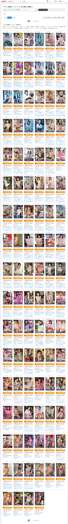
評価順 (14, 17)
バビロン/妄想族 (16, 9)
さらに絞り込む (43, 9)
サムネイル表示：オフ (48, 17)
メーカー (10, 9)
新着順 (9, 17)
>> (36, 21)
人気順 (5, 17)
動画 (5, 13)
